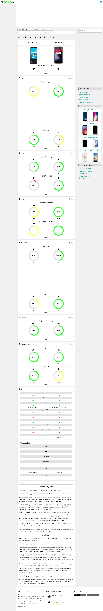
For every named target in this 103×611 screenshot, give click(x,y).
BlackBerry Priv (32, 42)
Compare (46, 32)
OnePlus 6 (59, 42)
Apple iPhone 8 (83, 97)
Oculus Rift (82, 179)
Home (3, 5)
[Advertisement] (59, 15)
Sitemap (3, 17)
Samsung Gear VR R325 (85, 168)
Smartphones (5, 8)
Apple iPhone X (83, 92)
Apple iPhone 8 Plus (84, 99)
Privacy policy (22, 606)
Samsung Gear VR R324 (85, 171)
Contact (3, 14)
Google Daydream (84, 176)
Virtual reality (5, 11)
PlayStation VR (83, 174)
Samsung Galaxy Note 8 (85, 102)
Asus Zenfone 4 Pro (84, 94)
